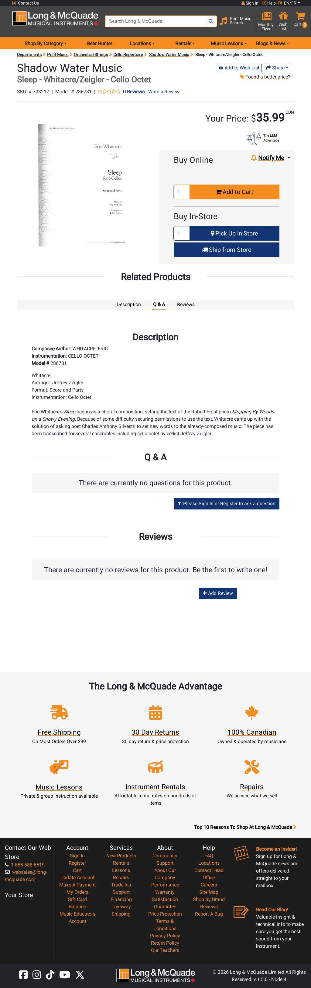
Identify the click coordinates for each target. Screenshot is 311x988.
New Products (121, 855)
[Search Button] (211, 21)
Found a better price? (264, 77)
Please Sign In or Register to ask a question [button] (226, 503)
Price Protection (165, 913)
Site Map (208, 892)
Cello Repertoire (128, 54)
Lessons (121, 870)
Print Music (57, 54)
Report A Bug (209, 913)
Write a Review (163, 92)
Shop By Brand (209, 899)
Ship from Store (226, 249)
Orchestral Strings (91, 54)
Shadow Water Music (169, 54)
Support (121, 892)
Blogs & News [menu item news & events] (270, 43)
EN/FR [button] (287, 3)
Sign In (77, 855)
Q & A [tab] (159, 304)
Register (77, 863)
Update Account (77, 877)
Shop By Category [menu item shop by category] (44, 43)
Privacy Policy (165, 935)
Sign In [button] (249, 3)
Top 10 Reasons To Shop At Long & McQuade (245, 827)
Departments (29, 54)
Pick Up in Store (234, 233)
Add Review (218, 593)
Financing (121, 899)
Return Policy (165, 943)
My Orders (77, 892)
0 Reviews (134, 91)
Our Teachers (165, 950)
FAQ (208, 855)
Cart (77, 870)
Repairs (121, 877)
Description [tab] (129, 304)
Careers (209, 884)
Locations (209, 863)
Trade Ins (121, 884)
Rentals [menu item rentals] (183, 43)
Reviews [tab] (186, 304)
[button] (298, 22)
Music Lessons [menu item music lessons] (227, 43)
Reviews (209, 906)
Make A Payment (77, 884)
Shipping (121, 913)
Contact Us (25, 3)
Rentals (121, 863)
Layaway (121, 906)
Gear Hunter (99, 43)
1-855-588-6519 (25, 864)
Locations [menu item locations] (140, 43)
